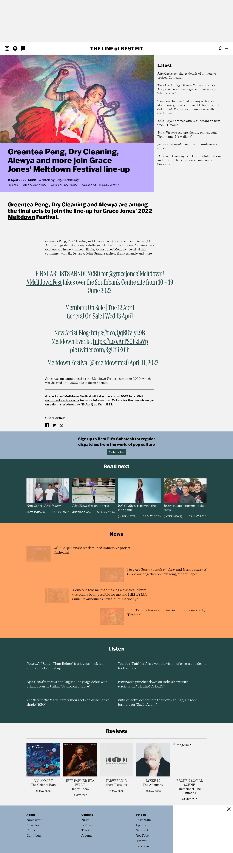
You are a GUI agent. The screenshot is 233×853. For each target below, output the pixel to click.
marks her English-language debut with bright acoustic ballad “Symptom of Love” (67, 684)
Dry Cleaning (68, 204)
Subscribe (116, 452)
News (14, 184)
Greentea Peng (28, 204)
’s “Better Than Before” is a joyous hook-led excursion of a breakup (64, 666)
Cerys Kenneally (67, 180)
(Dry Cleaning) (35, 185)
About (30, 814)
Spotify (141, 825)
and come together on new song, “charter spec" (187, 89)
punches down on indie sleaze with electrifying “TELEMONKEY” (153, 684)
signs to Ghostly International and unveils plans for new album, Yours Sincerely (189, 160)
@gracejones (123, 274)
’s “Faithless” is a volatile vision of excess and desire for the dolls (162, 666)
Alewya (107, 204)
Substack (142, 830)
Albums (86, 836)
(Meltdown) (108, 185)
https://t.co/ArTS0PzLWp (120, 341)
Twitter (141, 841)
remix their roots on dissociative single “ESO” (67, 702)
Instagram (143, 820)
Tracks (86, 830)
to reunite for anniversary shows (187, 147)
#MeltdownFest (44, 282)
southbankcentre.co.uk (62, 400)
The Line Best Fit (116, 48)
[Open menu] (226, 48)
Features (87, 825)
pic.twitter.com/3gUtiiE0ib (100, 350)
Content (87, 814)
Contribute (34, 836)
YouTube (142, 836)
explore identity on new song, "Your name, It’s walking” (188, 135)
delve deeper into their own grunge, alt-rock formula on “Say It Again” (157, 702)
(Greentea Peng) (64, 185)
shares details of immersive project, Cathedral (186, 76)
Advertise (33, 825)
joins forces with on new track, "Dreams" (188, 123)
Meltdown (21, 216)
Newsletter (34, 820)
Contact (32, 830)
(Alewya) (88, 185)
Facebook (142, 846)
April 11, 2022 (144, 363)
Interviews (35, 512)
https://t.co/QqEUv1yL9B (118, 333)
